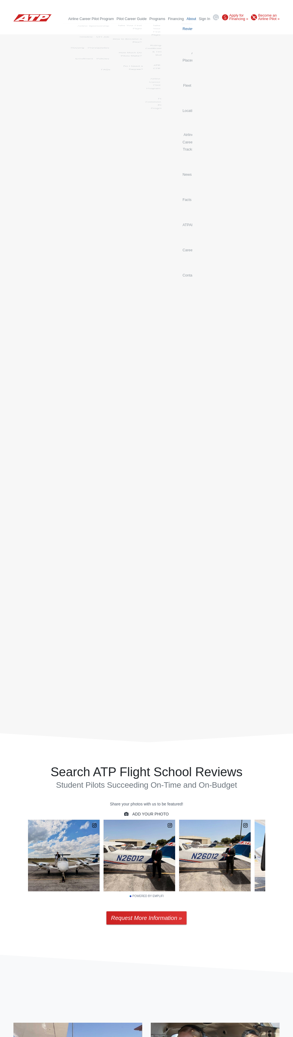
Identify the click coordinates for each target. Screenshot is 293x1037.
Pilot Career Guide (131, 19)
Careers (257, 28)
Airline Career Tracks (177, 28)
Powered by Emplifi (146, 896)
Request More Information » (146, 918)
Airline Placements (110, 28)
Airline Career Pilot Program (91, 19)
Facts (214, 28)
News (202, 28)
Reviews (84, 28)
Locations (148, 28)
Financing (176, 19)
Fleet (133, 28)
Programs (157, 19)
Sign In (204, 19)
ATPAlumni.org (235, 28)
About (191, 19)
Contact (273, 28)
